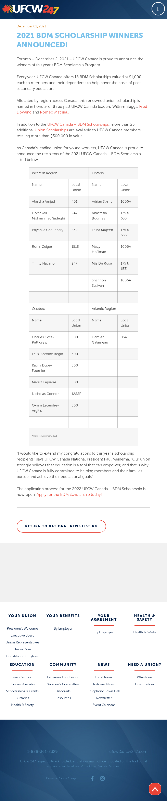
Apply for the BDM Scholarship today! (69, 494)
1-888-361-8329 (42, 751)
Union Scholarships (51, 130)
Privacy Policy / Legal (61, 778)
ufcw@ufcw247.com (128, 751)
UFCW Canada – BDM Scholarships (78, 124)
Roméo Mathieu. (54, 112)
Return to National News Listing (61, 526)
